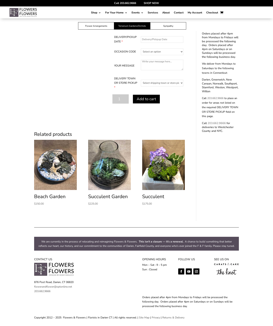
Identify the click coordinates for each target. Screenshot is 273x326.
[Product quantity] (120, 99)
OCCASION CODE (125, 51)
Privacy (156, 317)
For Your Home (114, 12)
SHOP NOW (151, 3)
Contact (179, 12)
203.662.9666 (215, 98)
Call (125, 3)
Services (153, 12)
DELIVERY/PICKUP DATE (125, 39)
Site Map (144, 317)
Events (136, 12)
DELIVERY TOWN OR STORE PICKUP (125, 83)
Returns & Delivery (173, 317)
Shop (94, 12)
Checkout (212, 12)
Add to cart (146, 99)
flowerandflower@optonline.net (53, 286)
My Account (195, 12)
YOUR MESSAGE (124, 65)
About (166, 12)
